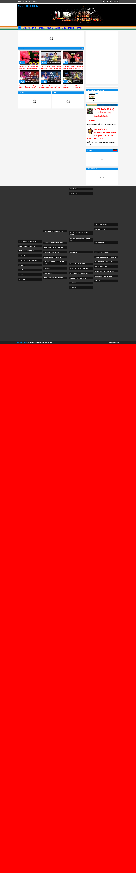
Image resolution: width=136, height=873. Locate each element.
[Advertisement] (99, 57)
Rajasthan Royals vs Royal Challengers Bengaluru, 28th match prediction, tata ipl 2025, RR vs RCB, (29, 87)
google (108, 1)
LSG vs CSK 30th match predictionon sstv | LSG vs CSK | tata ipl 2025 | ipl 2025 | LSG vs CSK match (51, 68)
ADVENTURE (26, 28)
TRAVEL (78, 28)
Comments (101, 105)
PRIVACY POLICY (33, 1)
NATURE (34, 28)
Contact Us (91, 120)
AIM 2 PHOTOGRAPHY (22, 342)
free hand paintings (93, 93)
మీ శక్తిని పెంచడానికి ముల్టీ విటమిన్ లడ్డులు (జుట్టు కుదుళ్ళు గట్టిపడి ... (104, 112)
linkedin (113, 1)
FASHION (42, 28)
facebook (106, 1)
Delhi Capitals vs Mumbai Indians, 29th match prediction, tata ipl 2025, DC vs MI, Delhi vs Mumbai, (51, 87)
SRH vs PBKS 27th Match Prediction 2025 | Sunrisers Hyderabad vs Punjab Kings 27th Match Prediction (73, 68)
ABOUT (20, 1)
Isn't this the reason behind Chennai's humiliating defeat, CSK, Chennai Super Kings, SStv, (72, 87)
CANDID (57, 28)
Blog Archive (112, 105)
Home (19, 28)
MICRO (64, 28)
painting (71, 28)
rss (110, 1)
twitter (103, 1)
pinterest (117, 1)
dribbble (115, 1)
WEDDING (50, 28)
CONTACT (25, 1)
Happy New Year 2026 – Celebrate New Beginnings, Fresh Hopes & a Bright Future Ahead (29, 68)
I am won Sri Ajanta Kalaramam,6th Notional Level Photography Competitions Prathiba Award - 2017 (101, 134)
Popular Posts (91, 105)
